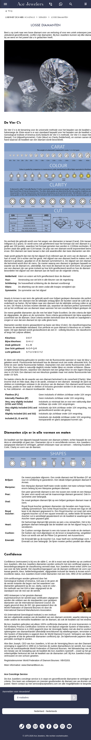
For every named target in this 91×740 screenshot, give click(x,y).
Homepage (30, 17)
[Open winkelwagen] (85, 4)
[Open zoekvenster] (71, 4)
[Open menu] (5, 4)
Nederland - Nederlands (45, 711)
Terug (10, 11)
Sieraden (43, 17)
